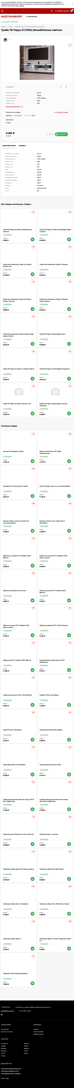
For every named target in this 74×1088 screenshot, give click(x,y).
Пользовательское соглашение (11, 1073)
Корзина (36, 1029)
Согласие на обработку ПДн (10, 1071)
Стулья (3, 1056)
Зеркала (26, 1048)
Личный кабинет (38, 1031)
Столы (3, 1053)
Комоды (26, 1043)
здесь (22, 6)
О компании (5, 1029)
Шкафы (3, 1046)
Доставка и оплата (7, 1031)
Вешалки (4, 1051)
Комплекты (4, 1043)
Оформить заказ (38, 1034)
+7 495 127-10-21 (31, 17)
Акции (26, 1053)
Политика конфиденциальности (11, 1068)
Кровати (3, 1048)
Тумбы (10, 26)
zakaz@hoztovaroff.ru (7, 1011)
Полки (26, 1051)
